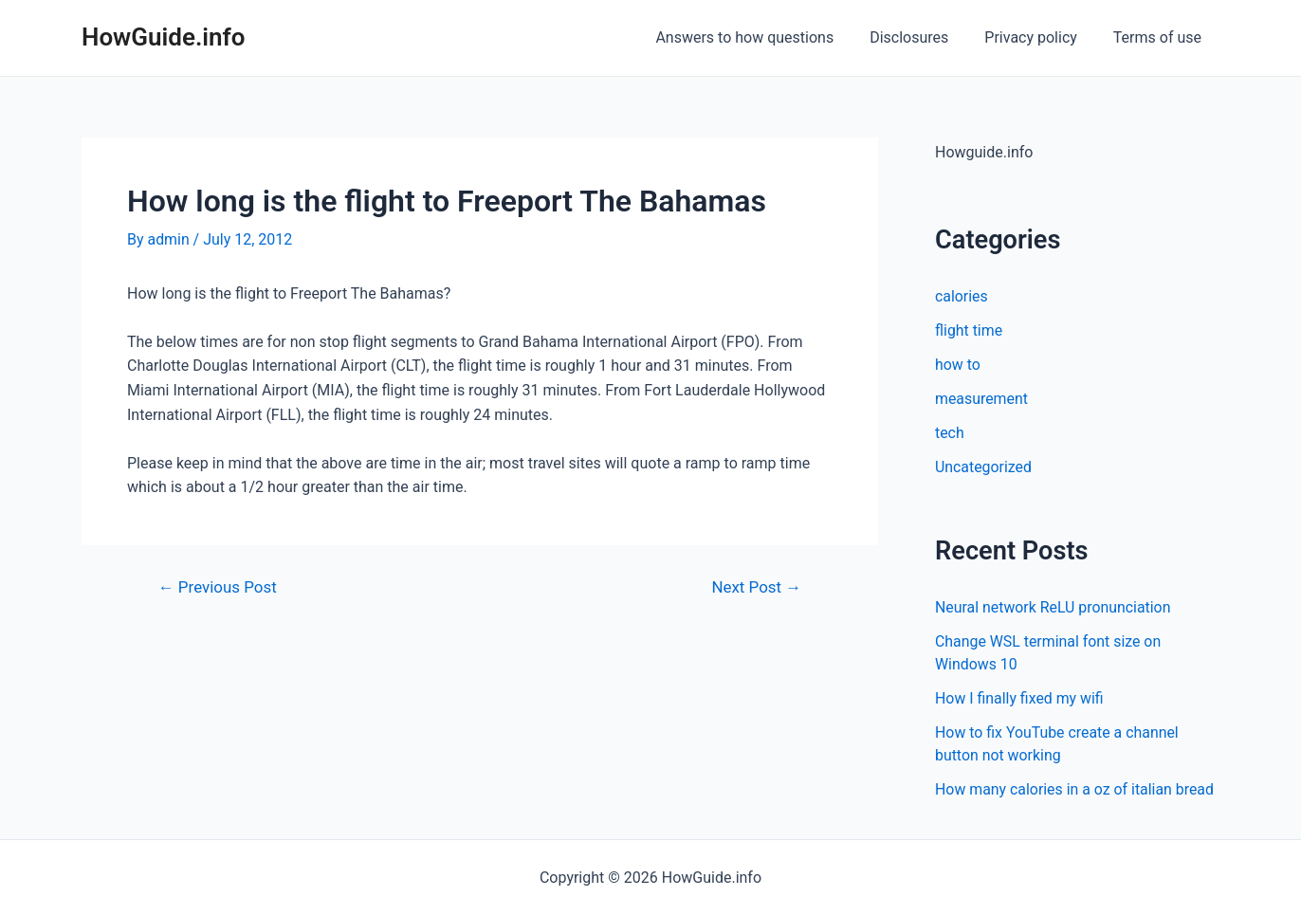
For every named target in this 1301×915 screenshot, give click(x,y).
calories (961, 296)
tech (949, 433)
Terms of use (1160, 37)
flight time (969, 330)
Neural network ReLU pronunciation (1053, 607)
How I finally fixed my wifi (1020, 698)
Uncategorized (984, 467)
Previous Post (218, 587)
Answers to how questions (764, 37)
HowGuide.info (164, 37)
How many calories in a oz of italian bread (1075, 789)
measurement (982, 399)
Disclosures (923, 37)
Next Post (756, 587)
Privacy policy (1039, 37)
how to (957, 365)
